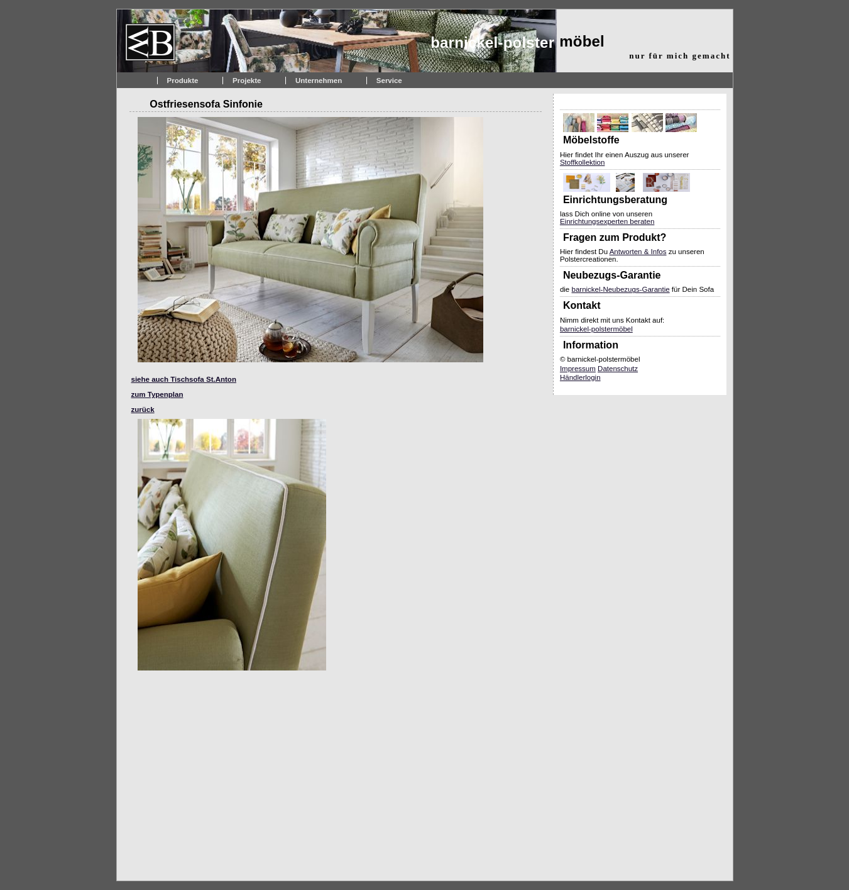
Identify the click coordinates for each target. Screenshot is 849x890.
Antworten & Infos (638, 251)
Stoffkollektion (582, 162)
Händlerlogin (580, 377)
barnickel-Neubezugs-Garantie (620, 289)
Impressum (578, 368)
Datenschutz (618, 368)
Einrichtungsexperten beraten (607, 221)
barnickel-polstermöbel (596, 329)
